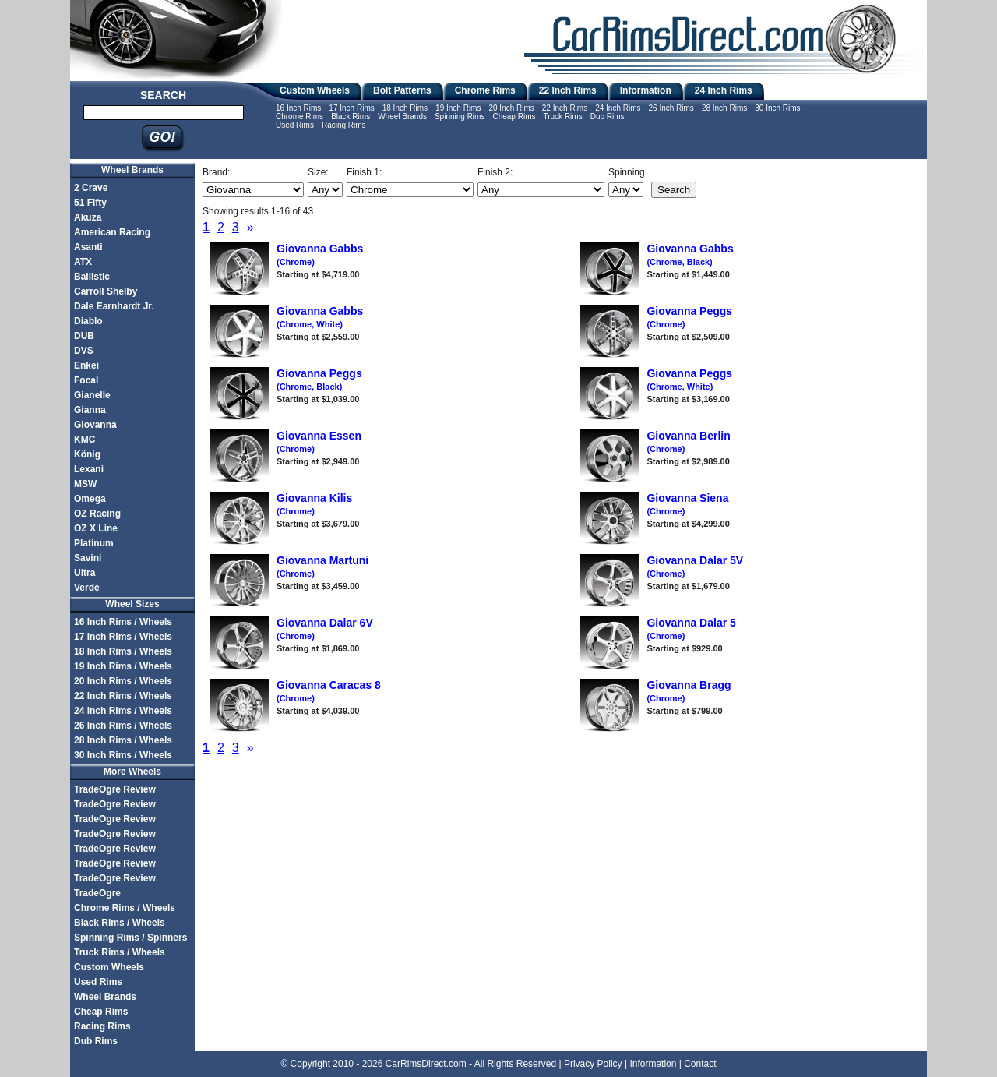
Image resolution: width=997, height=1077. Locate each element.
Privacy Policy (593, 1063)
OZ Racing (97, 513)
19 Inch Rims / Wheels (123, 666)
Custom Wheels (315, 90)
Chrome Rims (485, 90)
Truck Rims (562, 116)
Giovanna (95, 424)
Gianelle (92, 395)
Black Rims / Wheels (119, 922)
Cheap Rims (513, 116)
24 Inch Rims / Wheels (123, 710)
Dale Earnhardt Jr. (114, 306)
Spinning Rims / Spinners (130, 937)
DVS (83, 350)
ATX (83, 261)
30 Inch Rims (777, 108)
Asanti (88, 247)
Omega (90, 498)
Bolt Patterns (402, 90)
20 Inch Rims (511, 108)
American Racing (112, 232)
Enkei (86, 365)
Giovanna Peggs (319, 379)
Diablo (88, 321)
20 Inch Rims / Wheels (123, 681)
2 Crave (90, 187)
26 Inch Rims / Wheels (123, 725)
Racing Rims (344, 125)
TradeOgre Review (115, 789)
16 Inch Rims (298, 108)
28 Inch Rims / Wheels (123, 740)
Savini (87, 558)
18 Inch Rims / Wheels (123, 651)
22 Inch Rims (568, 90)
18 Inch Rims (405, 108)
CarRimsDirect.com (426, 1063)
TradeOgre (97, 893)
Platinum (94, 543)
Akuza (87, 217)
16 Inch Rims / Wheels (123, 621)
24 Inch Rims (723, 90)
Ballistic (92, 276)
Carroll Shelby (105, 291)
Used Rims (295, 125)
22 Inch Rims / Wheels (123, 695)
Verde (87, 587)
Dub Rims (607, 116)
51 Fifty (90, 202)
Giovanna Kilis (314, 504)
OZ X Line (96, 528)
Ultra (84, 572)
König (87, 454)
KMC (84, 439)
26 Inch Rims (671, 108)
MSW (85, 483)
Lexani (89, 469)
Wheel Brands (402, 116)
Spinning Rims (459, 116)
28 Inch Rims (724, 108)
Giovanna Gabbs (689, 254)
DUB (84, 335)
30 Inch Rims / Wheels (123, 755)
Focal (86, 380)
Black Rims (350, 116)
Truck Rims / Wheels (119, 952)
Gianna (90, 409)
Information (645, 90)
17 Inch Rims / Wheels (123, 636)
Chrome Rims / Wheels (124, 907)
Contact (700, 1063)
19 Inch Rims (458, 108)
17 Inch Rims (351, 108)
